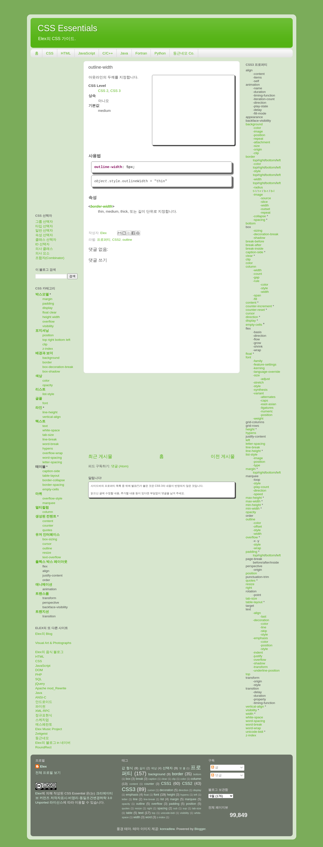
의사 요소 (42, 253)
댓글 (216, 775)
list (162, 799)
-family (258, 361)
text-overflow (52, 557)
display (48, 308)
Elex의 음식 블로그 (49, 652)
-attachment (261, 142)
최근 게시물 (100, 456)
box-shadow (51, 371)
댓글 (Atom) (119, 466)
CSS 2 (103, 91)
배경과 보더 (44, 353)
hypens (48, 448)
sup (185, 808)
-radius (258, 187)
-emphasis (260, 638)
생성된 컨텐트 (46, 516)
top (45, 340)
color (46, 380)
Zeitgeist (41, 733)
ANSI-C (40, 697)
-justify (257, 656)
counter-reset (255, 310)
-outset (265, 209)
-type (256, 465)
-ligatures (267, 407)
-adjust (265, 379)
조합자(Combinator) (49, 258)
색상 (38, 376)
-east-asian (268, 404)
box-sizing (50, 539)
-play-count (261, 487)
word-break (51, 444)
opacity (48, 385)
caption (152, 778)
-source (265, 198)
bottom (60, 340)
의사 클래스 (44, 249)
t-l (254, 191)
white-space (51, 430)
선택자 (168, 768)
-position (259, 135)
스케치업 (42, 720)
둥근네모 (42, 738)
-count (257, 274)
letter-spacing (52, 462)
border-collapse (54, 480)
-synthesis (260, 389)
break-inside (255, 248)
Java (124, 53)
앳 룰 (182, 768)
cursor (47, 544)
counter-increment (259, 306)
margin (47, 299)
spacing (162, 808)
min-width (253, 508)
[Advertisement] (193, 109)
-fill (255, 299)
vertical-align (52, 417)
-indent (258, 652)
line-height (50, 412)
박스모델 (42, 294)
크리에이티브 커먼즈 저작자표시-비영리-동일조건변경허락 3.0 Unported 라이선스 (74, 798)
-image (258, 131)
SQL (38, 679)
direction (252, 317)
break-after (253, 245)
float (46, 312)
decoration (166, 790)
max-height (254, 497)
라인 (38, 407)
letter (124, 799)
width (56, 317)
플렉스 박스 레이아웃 (51, 562)
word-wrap (253, 728)
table (129, 813)
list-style (48, 394)
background (51, 358)
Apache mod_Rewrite (50, 688)
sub (175, 808)
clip (45, 344)
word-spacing (52, 457)
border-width (101, 206)
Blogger (200, 829)
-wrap (257, 548)
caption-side (51, 471)
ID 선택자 (42, 244)
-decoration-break (266, 234)
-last (263, 616)
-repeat (258, 138)
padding (48, 303)
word (148, 817)
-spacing (259, 220)
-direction (259, 490)
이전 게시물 (223, 456)
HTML (66, 53)
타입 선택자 (44, 226)
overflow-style (53, 498)
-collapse (259, 216)
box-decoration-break (58, 367)
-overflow (259, 659)
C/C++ (107, 53)
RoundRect (43, 747)
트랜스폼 (42, 593)
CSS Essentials (67, 28)
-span (257, 295)
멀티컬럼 (42, 507)
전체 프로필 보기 (48, 773)
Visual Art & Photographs (53, 643)
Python (160, 53)
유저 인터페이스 (47, 534)
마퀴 (38, 494)
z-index (48, 348)
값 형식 (127, 768)
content (48, 521)
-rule (256, 281)
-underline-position (266, 670)
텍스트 (40, 421)
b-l (272, 191)
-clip (256, 153)
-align (257, 613)
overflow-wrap (53, 453)
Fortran (141, 53)
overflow (49, 321)
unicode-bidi (254, 731)
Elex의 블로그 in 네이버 (52, 743)
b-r (266, 191)
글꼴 (38, 398)
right (51, 340)
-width (257, 179)
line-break (50, 439)
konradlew (167, 829)
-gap (256, 277)
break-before (255, 241)
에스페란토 (43, 724)
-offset (257, 526)
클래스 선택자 (46, 239)
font (45, 403)
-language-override (266, 371)
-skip (263, 631)
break (139, 779)
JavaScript (86, 53)
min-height (253, 505)
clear (53, 312)
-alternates (268, 397)
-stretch (258, 382)
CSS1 (166, 783)
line (135, 799)
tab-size (48, 435)
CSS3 (128, 789)
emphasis (132, 794)
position (48, 335)
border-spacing (53, 485)
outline (127, 239)
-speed (258, 494)
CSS (49, 53)
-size (256, 146)
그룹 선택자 (44, 221)
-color (257, 128)
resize (47, 552)
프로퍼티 (103, 239)
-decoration (261, 620)
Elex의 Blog (43, 634)
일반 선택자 (44, 230)
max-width (253, 501)
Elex (43, 766)
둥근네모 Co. (183, 53)
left (68, 340)
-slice (264, 202)
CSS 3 (115, 91)
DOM (39, 670)
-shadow (259, 238)
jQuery (40, 683)
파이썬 (40, 706)
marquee (49, 503)
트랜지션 (42, 611)
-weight (258, 418)
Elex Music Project (48, 729)
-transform (260, 667)
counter (48, 525)
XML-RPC (42, 711)
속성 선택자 (44, 235)
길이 (142, 768)
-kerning (259, 368)
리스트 (40, 389)
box (128, 779)
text (45, 426)
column (48, 512)
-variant (258, 393)
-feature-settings (265, 364)
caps (264, 400)
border (47, 362)
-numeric (266, 411)
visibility (48, 326)
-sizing (257, 230)
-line (263, 627)
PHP (38, 674)
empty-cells (51, 489)
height (47, 317)
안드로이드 (43, 702)
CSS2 (116, 239)
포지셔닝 (42, 330)
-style (257, 171)
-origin (257, 149)
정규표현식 (43, 715)
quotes (47, 530)
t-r (259, 191)
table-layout (51, 475)
